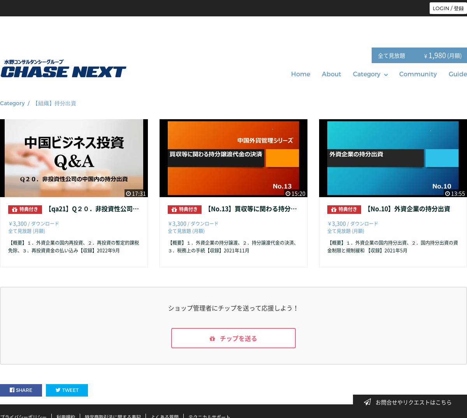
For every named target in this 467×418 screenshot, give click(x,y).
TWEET (67, 390)
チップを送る (233, 338)
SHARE (21, 390)
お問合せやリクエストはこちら (410, 402)
